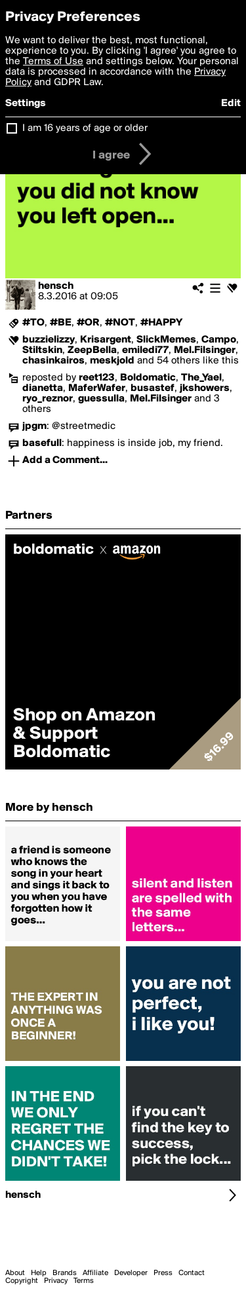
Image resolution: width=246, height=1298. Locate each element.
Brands (64, 1273)
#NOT (120, 323)
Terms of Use (53, 61)
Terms (83, 1281)
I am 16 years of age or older (85, 128)
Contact (191, 1273)
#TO (33, 323)
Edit (231, 103)
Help (39, 1273)
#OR (88, 323)
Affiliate (95, 1273)
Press (163, 1273)
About (15, 1273)
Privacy (56, 1281)
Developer (131, 1273)
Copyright (21, 1281)
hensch (55, 286)
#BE (61, 323)
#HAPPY (161, 323)
